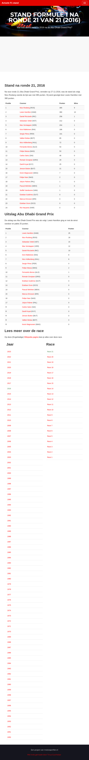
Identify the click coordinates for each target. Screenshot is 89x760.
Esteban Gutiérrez (26, 195)
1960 (9, 684)
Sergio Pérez (24, 134)
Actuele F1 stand (10, 3)
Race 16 (50, 378)
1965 (9, 658)
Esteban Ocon (25, 203)
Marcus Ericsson (26, 199)
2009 (9, 425)
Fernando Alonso (26, 147)
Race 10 (50, 410)
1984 (9, 558)
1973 (9, 616)
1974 (9, 610)
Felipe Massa (24, 151)
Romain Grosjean (26, 160)
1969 (9, 637)
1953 (9, 721)
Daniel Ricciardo (26, 116)
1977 (9, 595)
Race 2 (49, 452)
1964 (9, 663)
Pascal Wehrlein (26, 186)
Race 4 (49, 441)
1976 (9, 600)
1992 (9, 515)
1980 (9, 579)
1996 (9, 494)
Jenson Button (25, 169)
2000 (9, 473)
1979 (9, 584)
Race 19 (50, 362)
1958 (9, 695)
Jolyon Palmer (25, 182)
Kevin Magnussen (26, 173)
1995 (9, 499)
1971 (9, 626)
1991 (9, 521)
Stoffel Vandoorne (26, 190)
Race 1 (49, 457)
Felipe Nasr (24, 177)
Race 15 (50, 383)
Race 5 (49, 436)
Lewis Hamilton (25, 112)
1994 (9, 505)
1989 (9, 531)
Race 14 (50, 389)
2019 (9, 373)
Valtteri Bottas (25, 138)
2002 (9, 462)
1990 (9, 526)
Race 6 (49, 431)
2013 (9, 404)
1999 (9, 478)
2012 (9, 410)
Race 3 (49, 447)
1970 (9, 632)
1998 (9, 484)
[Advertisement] (44, 54)
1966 (9, 653)
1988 (9, 536)
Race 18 (50, 367)
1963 (9, 668)
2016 (9, 389)
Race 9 (49, 415)
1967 (9, 647)
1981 (9, 573)
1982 (9, 568)
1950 (9, 737)
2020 (9, 367)
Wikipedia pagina (31, 337)
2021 (9, 362)
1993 (9, 510)
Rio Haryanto (24, 208)
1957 (9, 700)
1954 (9, 716)
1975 (9, 605)
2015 (9, 394)
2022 (9, 357)
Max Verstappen (26, 125)
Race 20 (50, 357)
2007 (9, 436)
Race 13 (50, 394)
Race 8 (49, 420)
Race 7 (49, 425)
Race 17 (50, 373)
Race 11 (50, 404)
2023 (9, 352)
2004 (9, 452)
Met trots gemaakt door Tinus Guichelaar (44, 755)
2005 (9, 447)
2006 (9, 441)
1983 (9, 563)
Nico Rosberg (25, 108)
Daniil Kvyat (24, 164)
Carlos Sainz (24, 155)
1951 (9, 732)
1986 (9, 547)
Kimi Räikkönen (25, 129)
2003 (9, 457)
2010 (9, 420)
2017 (9, 383)
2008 (9, 431)
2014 (9, 399)
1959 (9, 690)
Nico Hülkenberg (26, 142)
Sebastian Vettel (26, 121)
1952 (9, 727)
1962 (9, 674)
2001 (9, 468)
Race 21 (50, 352)
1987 (9, 542)
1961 (9, 679)
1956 (9, 705)
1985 (9, 552)
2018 (9, 378)
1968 (9, 642)
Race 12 (50, 399)
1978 (9, 589)
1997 (9, 489)
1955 (9, 711)
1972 (9, 621)
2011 (9, 415)
